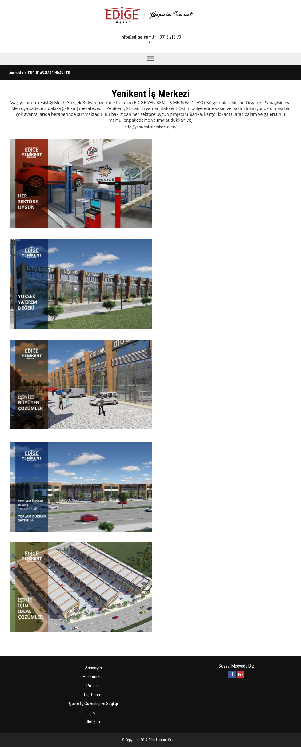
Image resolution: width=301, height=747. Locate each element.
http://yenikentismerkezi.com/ (151, 126)
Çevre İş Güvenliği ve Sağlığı (93, 703)
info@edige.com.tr (138, 37)
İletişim (93, 721)
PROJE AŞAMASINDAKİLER (49, 73)
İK (93, 712)
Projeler (93, 685)
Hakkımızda (93, 677)
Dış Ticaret (93, 694)
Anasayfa (16, 73)
